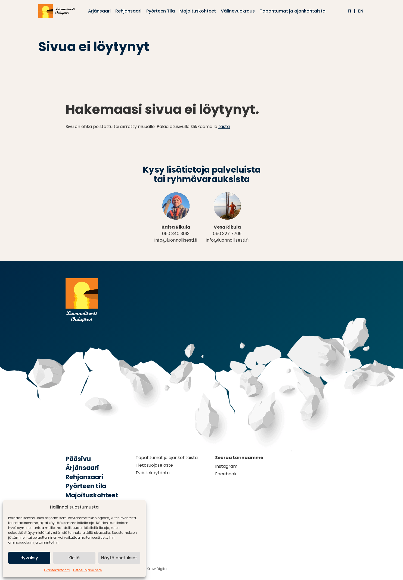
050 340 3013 (176, 233)
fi (349, 11)
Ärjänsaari (82, 467)
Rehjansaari (85, 477)
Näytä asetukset (119, 558)
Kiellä (74, 558)
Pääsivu (78, 458)
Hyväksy (29, 558)
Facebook (226, 474)
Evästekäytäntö (57, 570)
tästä (224, 126)
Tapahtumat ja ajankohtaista (167, 457)
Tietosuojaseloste (87, 570)
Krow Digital (157, 568)
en (360, 11)
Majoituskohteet (92, 495)
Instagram (226, 466)
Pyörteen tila (86, 486)
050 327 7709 (227, 233)
